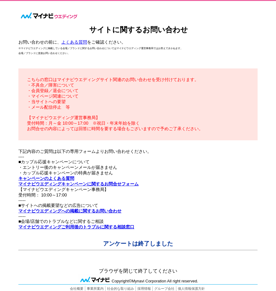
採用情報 (144, 288)
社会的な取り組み (120, 288)
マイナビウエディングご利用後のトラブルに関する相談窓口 (76, 226)
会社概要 (76, 288)
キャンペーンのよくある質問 (46, 178)
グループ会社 (164, 288)
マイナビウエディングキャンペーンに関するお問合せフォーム (78, 183)
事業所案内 (95, 288)
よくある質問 (74, 42)
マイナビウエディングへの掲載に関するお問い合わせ (69, 210)
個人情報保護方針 (191, 288)
